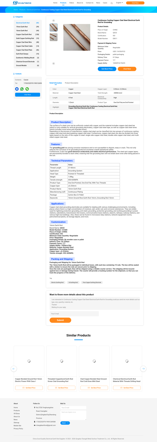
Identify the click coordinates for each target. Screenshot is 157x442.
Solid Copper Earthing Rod (27, 38)
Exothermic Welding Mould (27, 58)
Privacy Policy (18, 429)
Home (16, 407)
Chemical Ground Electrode (27, 62)
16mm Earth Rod (27, 31)
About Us (17, 416)
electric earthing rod (57, 282)
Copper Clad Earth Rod (27, 34)
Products (17, 410)
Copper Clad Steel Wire (27, 42)
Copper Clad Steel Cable (27, 46)
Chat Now (135, 3)
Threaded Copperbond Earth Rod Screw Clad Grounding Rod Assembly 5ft (60, 381)
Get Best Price (107, 69)
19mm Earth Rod (27, 27)
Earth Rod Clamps (27, 54)
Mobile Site (17, 425)
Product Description (71, 83)
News (16, 419)
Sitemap (16, 422)
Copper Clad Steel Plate (27, 50)
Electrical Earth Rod (27, 23)
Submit (60, 320)
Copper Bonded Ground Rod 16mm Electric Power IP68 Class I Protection (28, 381)
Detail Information (56, 83)
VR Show (17, 413)
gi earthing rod (73, 282)
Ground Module (27, 65)
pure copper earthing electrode (92, 282)
